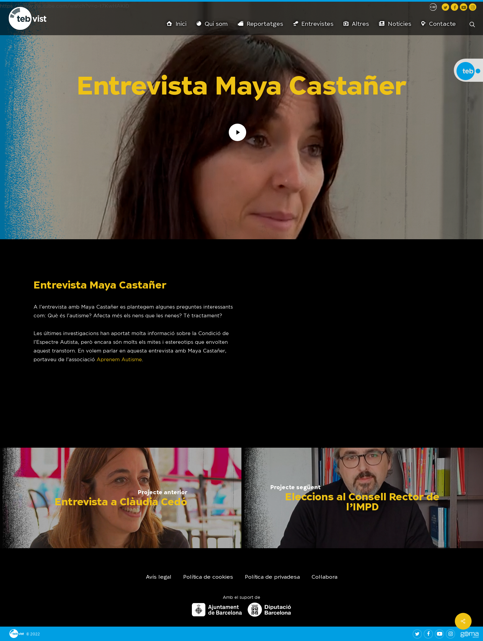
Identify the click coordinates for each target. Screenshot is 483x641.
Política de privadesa (272, 577)
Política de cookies (208, 577)
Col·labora (324, 577)
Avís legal (158, 577)
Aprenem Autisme (119, 359)
